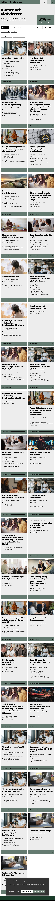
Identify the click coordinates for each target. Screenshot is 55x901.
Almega (43, 2)
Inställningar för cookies (14, 891)
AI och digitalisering (17, 27)
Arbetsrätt (37, 27)
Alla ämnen (5, 27)
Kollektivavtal (47, 27)
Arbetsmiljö (28, 27)
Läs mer (9, 887)
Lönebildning (5, 31)
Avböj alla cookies (26, 891)
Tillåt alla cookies (39, 891)
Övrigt (14, 31)
